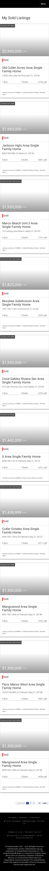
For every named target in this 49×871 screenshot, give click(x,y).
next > (45, 803)
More (43, 4)
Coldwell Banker (17, 817)
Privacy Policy (33, 832)
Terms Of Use (15, 832)
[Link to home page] (4, 4)
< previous (20, 803)
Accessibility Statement (21, 835)
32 (39, 803)
